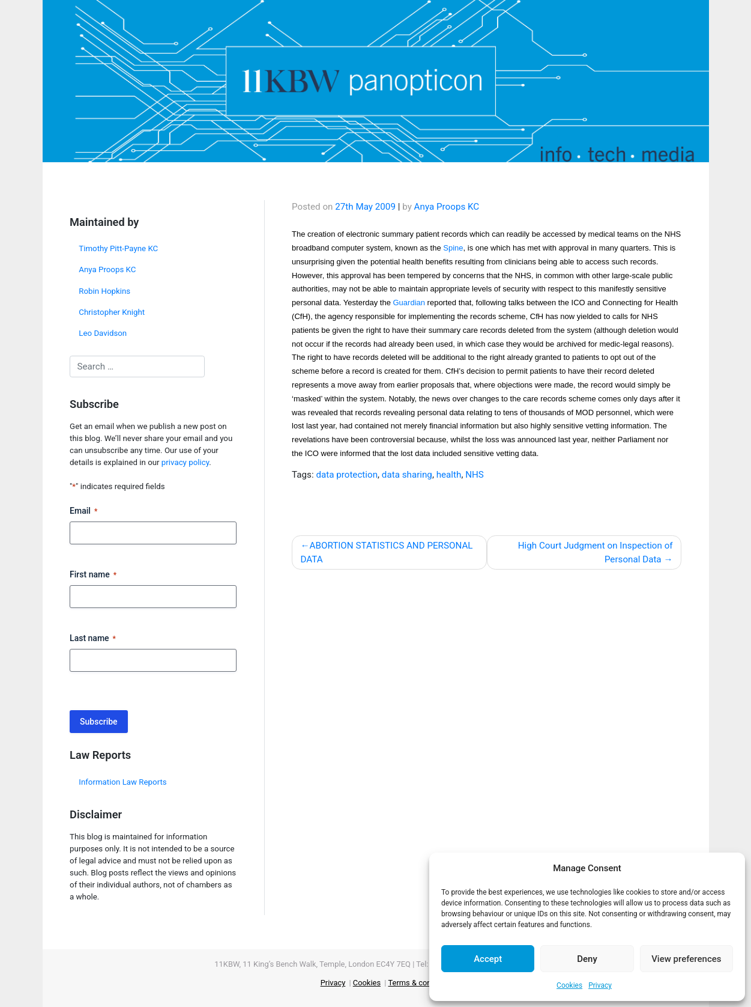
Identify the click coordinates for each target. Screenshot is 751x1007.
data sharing (407, 474)
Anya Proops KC (107, 269)
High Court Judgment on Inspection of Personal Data (595, 552)
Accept (488, 959)
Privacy (600, 985)
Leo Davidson (103, 333)
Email (83, 511)
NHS (474, 474)
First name (93, 575)
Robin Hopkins (104, 291)
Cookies (569, 985)
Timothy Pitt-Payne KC (118, 248)
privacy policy (185, 462)
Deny (587, 959)
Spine (453, 247)
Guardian (409, 302)
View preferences (686, 959)
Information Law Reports (122, 781)
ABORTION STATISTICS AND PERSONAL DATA (386, 552)
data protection (347, 474)
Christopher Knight (112, 312)
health (449, 474)
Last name (93, 638)
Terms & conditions (421, 982)
